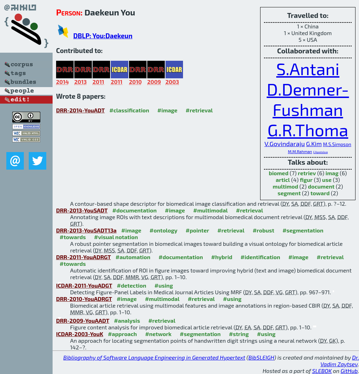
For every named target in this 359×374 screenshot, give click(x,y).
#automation (133, 257)
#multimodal (210, 210)
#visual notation (116, 237)
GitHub (349, 370)
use (327, 179)
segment (289, 193)
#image (167, 110)
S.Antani (307, 68)
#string (239, 333)
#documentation (134, 210)
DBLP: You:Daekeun (103, 36)
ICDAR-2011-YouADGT (84, 285)
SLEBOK (322, 370)
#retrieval (199, 110)
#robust (264, 230)
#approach (122, 333)
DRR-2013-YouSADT (82, 210)
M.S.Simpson (337, 144)
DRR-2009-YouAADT (82, 320)
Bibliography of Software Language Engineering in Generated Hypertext (154, 357)
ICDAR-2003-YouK (79, 333)
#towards (73, 237)
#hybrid (221, 257)
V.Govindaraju (284, 143)
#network (158, 333)
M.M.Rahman (300, 151)
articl (283, 179)
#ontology (164, 230)
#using (164, 285)
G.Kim (314, 143)
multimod (285, 186)
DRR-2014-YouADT (80, 110)
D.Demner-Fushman (308, 99)
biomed (279, 173)
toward (320, 193)
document (321, 186)
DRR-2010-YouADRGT (84, 298)
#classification (129, 110)
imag (332, 173)
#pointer (197, 230)
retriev (307, 173)
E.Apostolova (320, 152)
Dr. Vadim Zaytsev (339, 360)
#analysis (127, 320)
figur (306, 179)
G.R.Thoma (307, 129)
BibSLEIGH (261, 357)
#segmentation (303, 230)
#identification (260, 257)
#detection (131, 285)
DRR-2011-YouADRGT (83, 257)
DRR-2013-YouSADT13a (86, 230)
